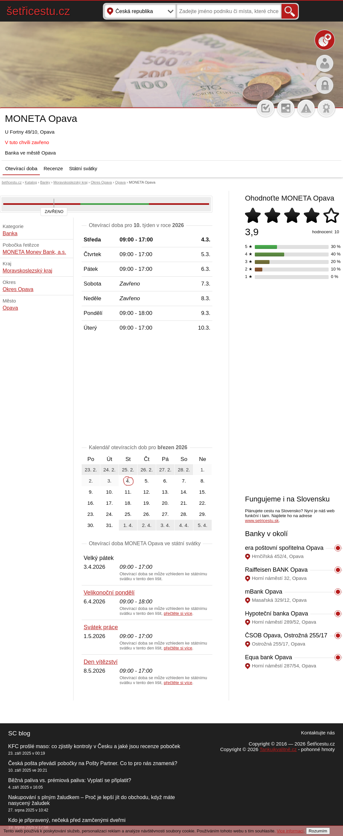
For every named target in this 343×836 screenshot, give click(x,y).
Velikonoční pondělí (109, 592)
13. (165, 492)
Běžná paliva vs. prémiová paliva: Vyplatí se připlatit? (69, 780)
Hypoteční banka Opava (276, 613)
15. (202, 492)
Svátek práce (101, 627)
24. (109, 514)
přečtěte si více (178, 613)
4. (128, 481)
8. (203, 481)
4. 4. (183, 525)
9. (91, 492)
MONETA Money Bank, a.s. (34, 252)
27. (165, 514)
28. (184, 514)
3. (109, 481)
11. (128, 492)
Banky (45, 182)
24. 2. (109, 469)
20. (165, 503)
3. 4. (165, 525)
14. (184, 492)
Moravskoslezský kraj (70, 182)
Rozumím (318, 830)
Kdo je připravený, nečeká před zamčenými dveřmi (66, 820)
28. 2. (184, 469)
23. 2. (91, 469)
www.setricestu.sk (262, 520)
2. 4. (146, 525)
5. (147, 481)
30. (91, 525)
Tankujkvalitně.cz (278, 749)
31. (109, 525)
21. (184, 503)
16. (91, 503)
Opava (120, 182)
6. (165, 481)
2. (91, 481)
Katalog (31, 182)
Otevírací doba (21, 168)
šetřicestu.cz (38, 11)
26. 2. (146, 469)
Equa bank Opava (268, 657)
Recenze (53, 168)
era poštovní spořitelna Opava (284, 548)
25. (128, 514)
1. (203, 469)
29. (202, 514)
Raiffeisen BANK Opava (276, 569)
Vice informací (290, 830)
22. (202, 503)
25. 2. (128, 469)
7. (184, 481)
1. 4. (128, 525)
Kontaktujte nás (318, 732)
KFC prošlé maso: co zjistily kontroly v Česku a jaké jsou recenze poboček (94, 746)
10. (109, 492)
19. (146, 503)
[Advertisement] (147, 389)
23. (91, 514)
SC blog (19, 733)
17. (109, 503)
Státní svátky (83, 168)
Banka (10, 233)
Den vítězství (101, 662)
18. (128, 503)
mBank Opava (263, 591)
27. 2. (165, 469)
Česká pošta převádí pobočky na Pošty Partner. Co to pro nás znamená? (92, 763)
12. (146, 492)
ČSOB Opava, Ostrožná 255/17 (286, 635)
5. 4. (202, 525)
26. (146, 514)
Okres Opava (101, 182)
